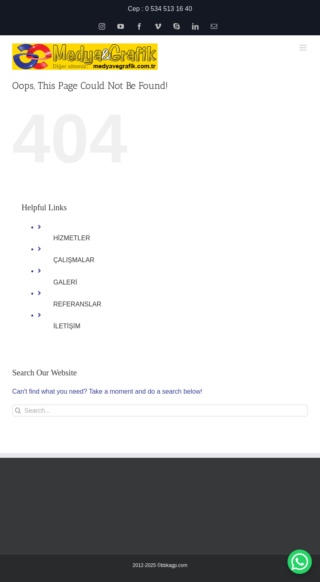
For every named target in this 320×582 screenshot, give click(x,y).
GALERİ (65, 282)
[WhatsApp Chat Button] (300, 562)
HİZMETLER (71, 238)
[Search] (18, 410)
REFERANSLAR (77, 304)
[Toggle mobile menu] (303, 47)
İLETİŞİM (66, 326)
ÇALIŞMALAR (73, 260)
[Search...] (160, 410)
